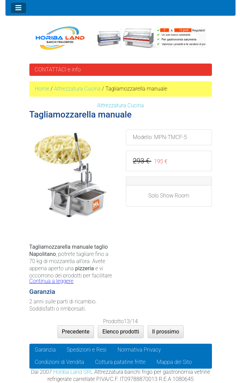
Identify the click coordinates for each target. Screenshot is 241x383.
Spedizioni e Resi (87, 349)
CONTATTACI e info (58, 69)
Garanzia (45, 349)
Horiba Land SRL (73, 372)
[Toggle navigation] (18, 8)
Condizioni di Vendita (59, 362)
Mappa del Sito (174, 362)
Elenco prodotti (120, 331)
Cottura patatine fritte (120, 362)
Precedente (76, 331)
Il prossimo (165, 331)
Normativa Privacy (139, 349)
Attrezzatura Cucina (77, 88)
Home (42, 88)
